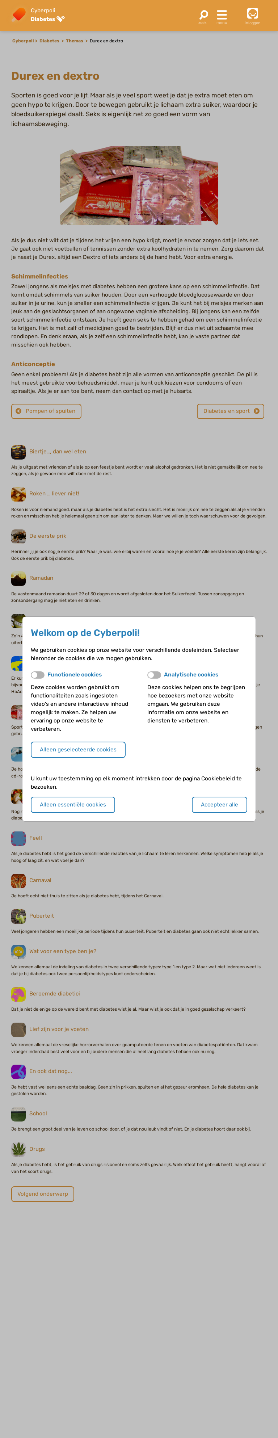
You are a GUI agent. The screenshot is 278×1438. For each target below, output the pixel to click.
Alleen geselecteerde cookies (78, 749)
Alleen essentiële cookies (73, 804)
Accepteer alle (219, 804)
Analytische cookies (191, 674)
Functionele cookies (74, 674)
